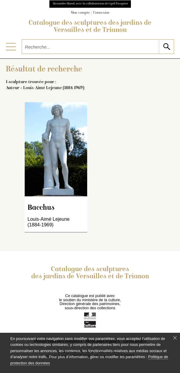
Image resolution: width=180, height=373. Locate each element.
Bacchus (41, 208)
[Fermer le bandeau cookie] (175, 337)
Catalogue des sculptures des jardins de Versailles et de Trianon (90, 27)
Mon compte (80, 13)
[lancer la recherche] (166, 47)
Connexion (101, 13)
